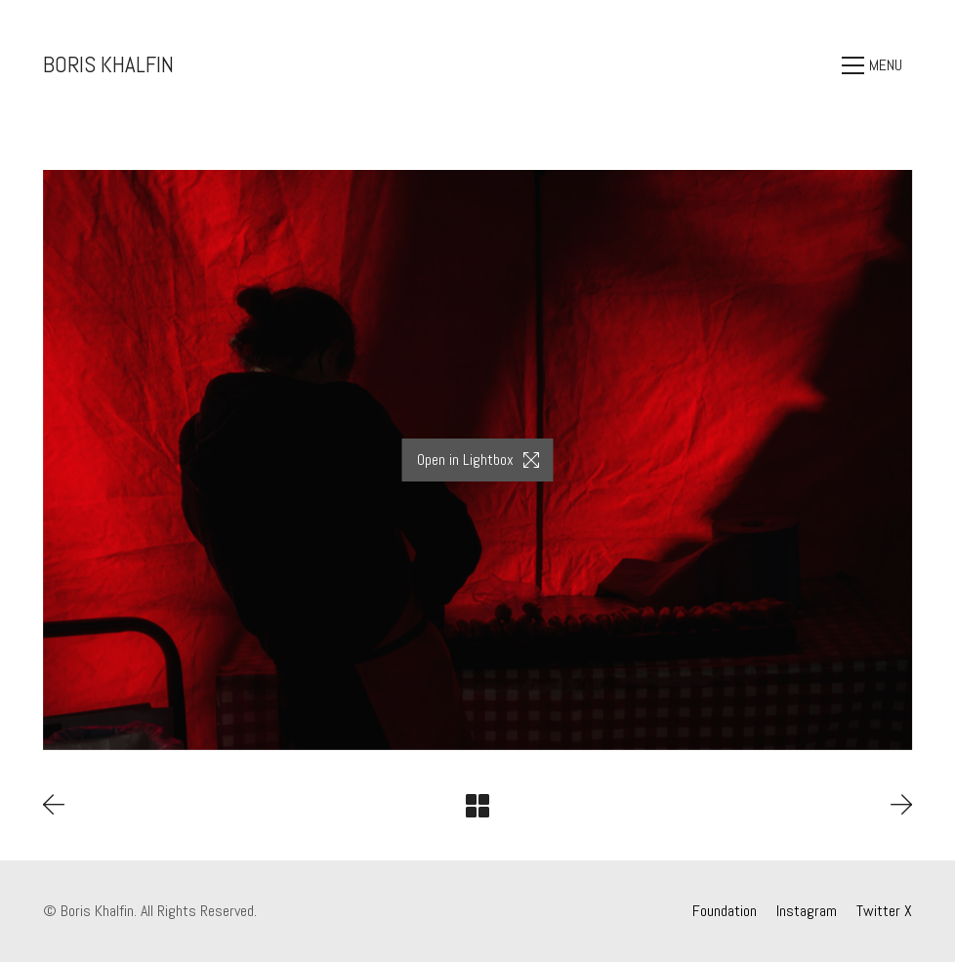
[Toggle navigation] (877, 65)
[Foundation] (724, 910)
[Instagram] (806, 910)
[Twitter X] (884, 910)
